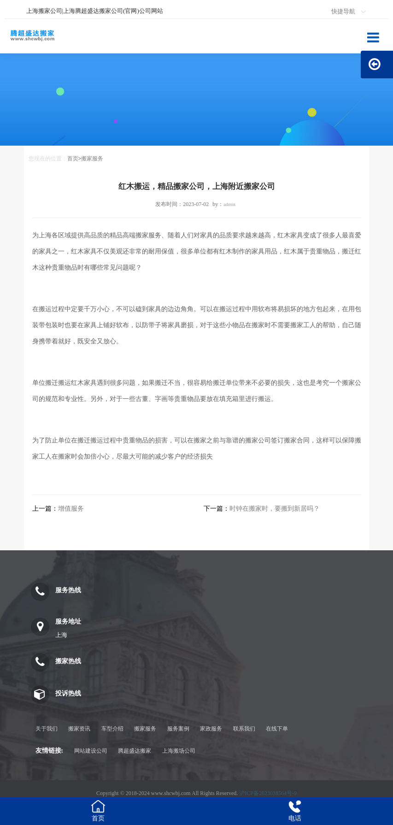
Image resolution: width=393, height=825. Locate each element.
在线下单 (277, 728)
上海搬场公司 (178, 751)
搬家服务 (92, 158)
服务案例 (178, 728)
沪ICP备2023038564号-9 (268, 793)
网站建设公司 (90, 751)
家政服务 (211, 728)
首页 (72, 158)
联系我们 (244, 728)
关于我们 (46, 728)
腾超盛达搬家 (134, 751)
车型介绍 (112, 728)
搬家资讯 (79, 728)
